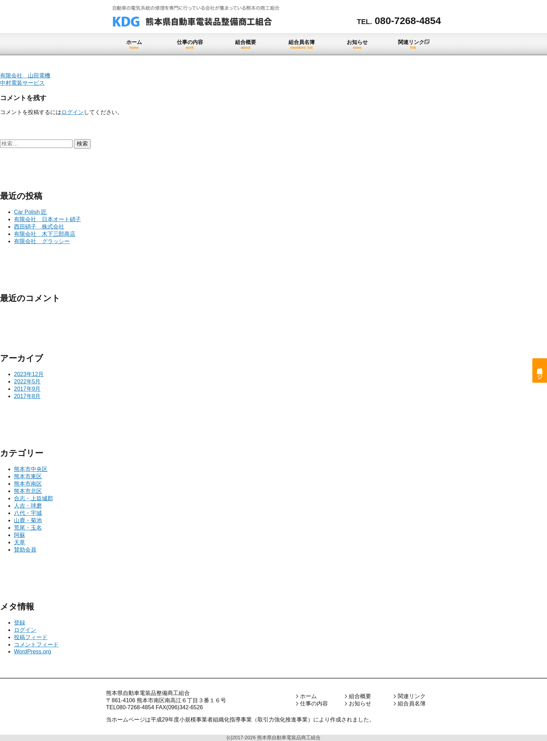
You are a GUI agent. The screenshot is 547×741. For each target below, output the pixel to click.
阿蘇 (19, 535)
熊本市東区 (28, 476)
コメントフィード (36, 645)
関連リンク (412, 696)
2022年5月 (27, 381)
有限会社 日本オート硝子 (47, 219)
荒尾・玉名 (28, 528)
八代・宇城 (28, 513)
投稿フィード (30, 637)
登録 (19, 623)
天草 (19, 542)
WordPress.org (32, 651)
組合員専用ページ (540, 370)
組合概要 (360, 696)
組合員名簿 (412, 703)
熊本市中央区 (30, 469)
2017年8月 (27, 396)
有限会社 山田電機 (25, 75)
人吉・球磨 (28, 506)
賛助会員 (25, 550)
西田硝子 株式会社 (39, 227)
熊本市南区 (28, 484)
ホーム (308, 696)
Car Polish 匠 (30, 212)
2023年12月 (29, 374)
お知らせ (360, 703)
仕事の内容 (314, 703)
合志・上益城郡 (33, 498)
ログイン (72, 112)
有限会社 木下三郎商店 (44, 234)
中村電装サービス (22, 83)
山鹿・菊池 (28, 520)
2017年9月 (27, 389)
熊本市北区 (28, 491)
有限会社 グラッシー (42, 241)
